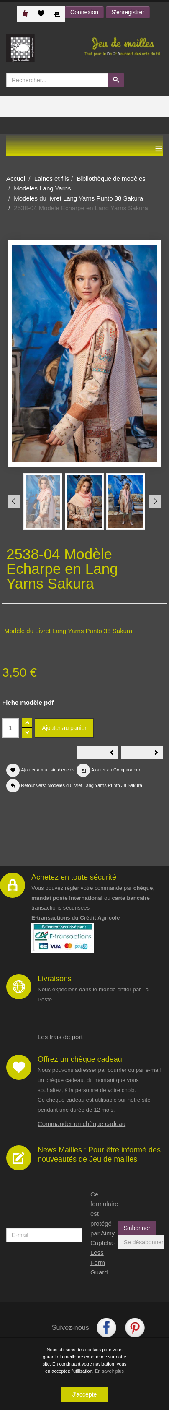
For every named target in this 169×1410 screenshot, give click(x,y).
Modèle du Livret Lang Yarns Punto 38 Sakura (68, 630)
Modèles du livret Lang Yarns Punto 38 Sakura (78, 198)
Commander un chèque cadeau (81, 1123)
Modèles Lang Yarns (42, 188)
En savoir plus (109, 1371)
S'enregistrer (127, 12)
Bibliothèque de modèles (111, 178)
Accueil (16, 178)
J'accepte (84, 1395)
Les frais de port (60, 1036)
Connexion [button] (84, 12)
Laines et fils (51, 178)
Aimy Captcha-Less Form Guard (103, 1253)
